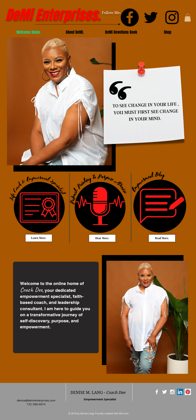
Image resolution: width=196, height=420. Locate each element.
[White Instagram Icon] (172, 392)
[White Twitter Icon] (164, 392)
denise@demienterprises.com (36, 400)
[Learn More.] (38, 238)
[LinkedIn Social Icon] (180, 392)
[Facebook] (130, 17)
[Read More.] (162, 238)
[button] (187, 18)
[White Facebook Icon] (157, 392)
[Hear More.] (102, 238)
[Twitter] (151, 17)
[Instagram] (172, 17)
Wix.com (124, 413)
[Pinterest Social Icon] (188, 392)
